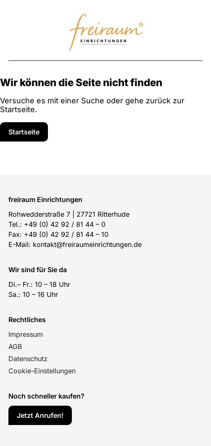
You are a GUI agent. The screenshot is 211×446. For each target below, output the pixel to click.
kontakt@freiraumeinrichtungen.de (87, 244)
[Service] (24, 132)
